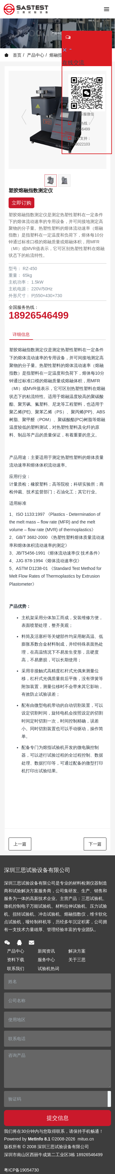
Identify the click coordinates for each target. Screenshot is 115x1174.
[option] (57, 120)
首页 (12, 55)
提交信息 (58, 1118)
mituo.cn (86, 1138)
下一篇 (95, 844)
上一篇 (19, 844)
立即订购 (21, 202)
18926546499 (39, 315)
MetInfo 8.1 (39, 1138)
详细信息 (21, 334)
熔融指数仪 (60, 55)
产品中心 (35, 55)
